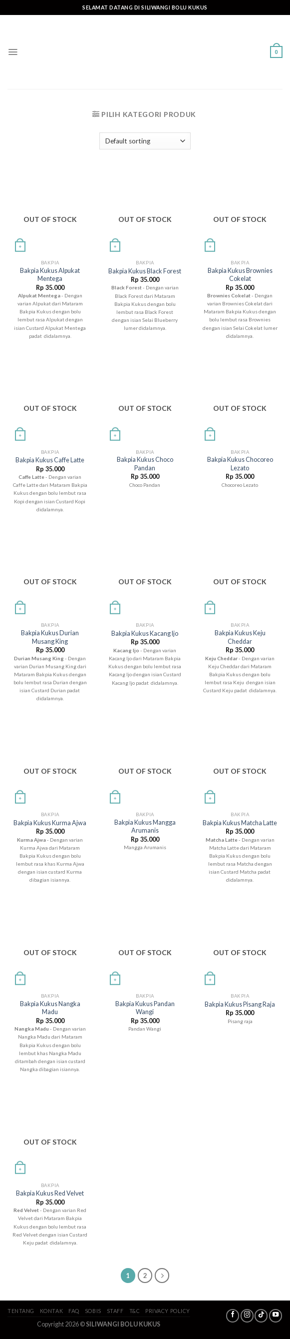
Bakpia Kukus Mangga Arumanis (145, 826)
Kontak (51, 1311)
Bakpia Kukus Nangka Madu (50, 1008)
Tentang (20, 1311)
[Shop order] (144, 140)
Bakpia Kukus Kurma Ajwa (49, 823)
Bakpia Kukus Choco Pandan (145, 463)
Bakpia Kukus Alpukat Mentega (50, 274)
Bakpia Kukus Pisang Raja (240, 1004)
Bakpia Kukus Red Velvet (50, 1193)
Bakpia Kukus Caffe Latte (49, 460)
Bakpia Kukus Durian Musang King (50, 637)
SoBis (93, 1311)
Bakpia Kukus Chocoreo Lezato (240, 463)
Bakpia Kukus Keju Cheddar (240, 637)
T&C (134, 1311)
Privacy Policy (167, 1311)
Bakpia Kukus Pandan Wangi (145, 1008)
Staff (115, 1311)
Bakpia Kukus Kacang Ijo (144, 633)
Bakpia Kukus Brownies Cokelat (240, 274)
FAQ (73, 1311)
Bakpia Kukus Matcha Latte (240, 823)
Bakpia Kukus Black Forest (144, 271)
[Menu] (12, 51)
